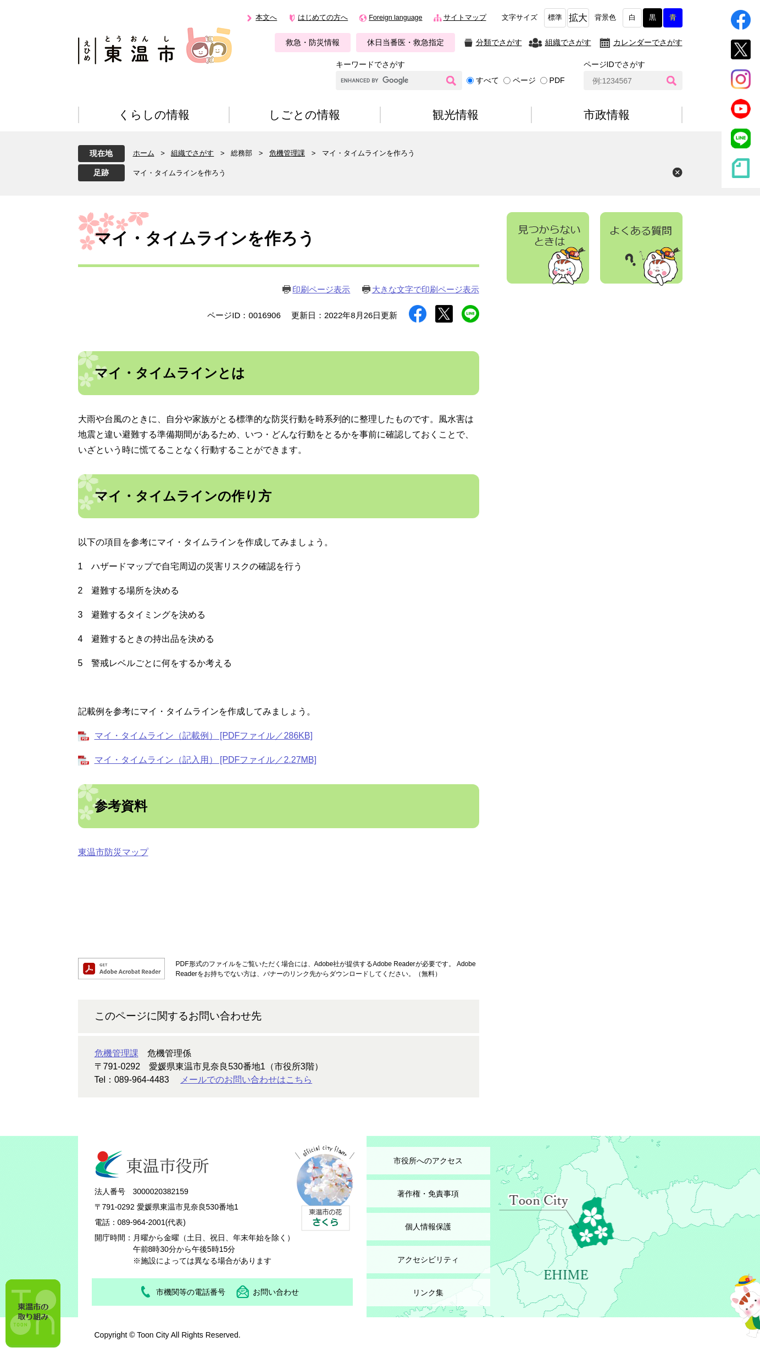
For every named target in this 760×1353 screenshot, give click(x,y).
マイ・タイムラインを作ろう (179, 173)
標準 (555, 17)
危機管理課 (287, 153)
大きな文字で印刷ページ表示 (425, 289)
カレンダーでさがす (648, 42)
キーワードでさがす (370, 64)
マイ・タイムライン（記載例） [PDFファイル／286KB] (204, 735)
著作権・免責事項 (428, 1193)
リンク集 (428, 1292)
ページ (524, 80)
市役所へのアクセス (428, 1160)
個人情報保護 (428, 1226)
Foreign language (395, 17)
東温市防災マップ (113, 852)
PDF (557, 80)
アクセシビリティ (428, 1259)
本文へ (266, 17)
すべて (487, 80)
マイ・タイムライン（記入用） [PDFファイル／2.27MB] (206, 759)
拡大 (578, 18)
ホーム (143, 153)
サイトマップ (464, 17)
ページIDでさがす (614, 64)
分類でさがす (499, 42)
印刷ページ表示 (321, 289)
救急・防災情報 (313, 42)
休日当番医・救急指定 (405, 42)
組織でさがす (568, 42)
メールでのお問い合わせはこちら (246, 1079)
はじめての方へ (323, 17)
